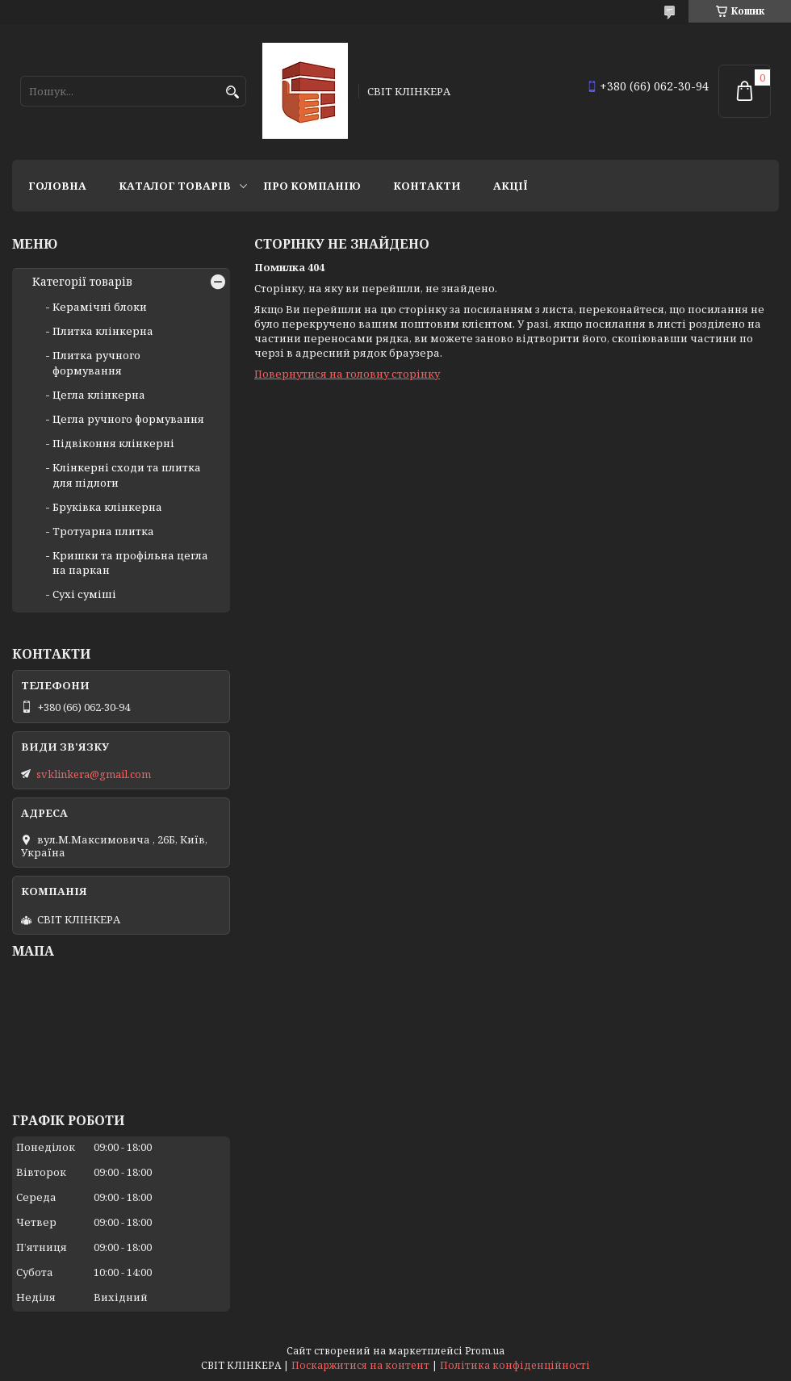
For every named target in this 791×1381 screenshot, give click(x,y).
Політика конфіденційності (515, 1365)
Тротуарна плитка (103, 531)
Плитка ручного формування (96, 362)
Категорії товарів (82, 281)
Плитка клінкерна (102, 331)
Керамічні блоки (99, 306)
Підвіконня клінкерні (113, 443)
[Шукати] (232, 92)
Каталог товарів (175, 185)
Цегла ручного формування (128, 419)
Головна (57, 185)
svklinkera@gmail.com (93, 774)
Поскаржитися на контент (360, 1365)
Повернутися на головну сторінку (347, 373)
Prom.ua (484, 1351)
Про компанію (312, 185)
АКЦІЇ (510, 185)
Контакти (427, 185)
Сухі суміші (84, 594)
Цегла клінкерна (98, 394)
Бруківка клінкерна (107, 507)
